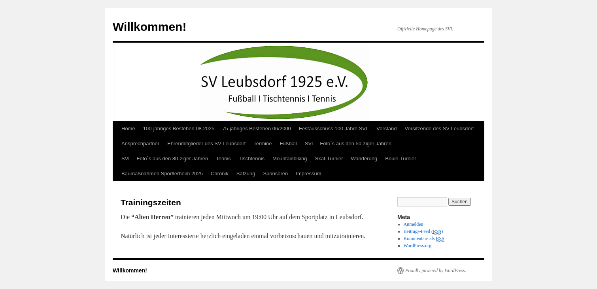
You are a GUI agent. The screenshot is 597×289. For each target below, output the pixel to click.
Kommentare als (424, 239)
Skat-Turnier (329, 158)
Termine (262, 143)
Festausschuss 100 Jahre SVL (333, 128)
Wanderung (364, 158)
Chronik (220, 173)
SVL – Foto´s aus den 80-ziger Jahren (164, 158)
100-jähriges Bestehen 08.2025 (179, 128)
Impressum (308, 173)
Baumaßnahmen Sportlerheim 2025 (162, 173)
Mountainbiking (289, 158)
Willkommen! (149, 26)
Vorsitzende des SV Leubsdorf (439, 128)
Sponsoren (275, 173)
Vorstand (386, 128)
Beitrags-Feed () (423, 232)
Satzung (245, 173)
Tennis (223, 158)
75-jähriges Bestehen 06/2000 (256, 128)
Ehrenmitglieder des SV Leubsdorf (206, 143)
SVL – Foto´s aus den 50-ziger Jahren (348, 143)
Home (128, 128)
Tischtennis (251, 158)
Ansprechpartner (140, 143)
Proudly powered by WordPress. (435, 270)
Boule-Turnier (400, 158)
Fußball (288, 143)
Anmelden (413, 224)
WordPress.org (417, 245)
